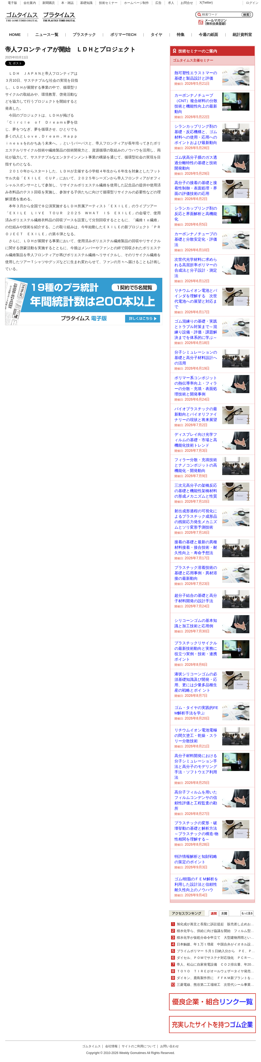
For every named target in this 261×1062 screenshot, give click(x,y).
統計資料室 (242, 34)
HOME (15, 34)
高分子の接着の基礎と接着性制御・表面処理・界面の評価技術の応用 (195, 188)
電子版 (12, 3)
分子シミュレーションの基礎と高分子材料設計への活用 (195, 357)
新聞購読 (48, 3)
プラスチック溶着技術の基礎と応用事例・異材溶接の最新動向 (195, 572)
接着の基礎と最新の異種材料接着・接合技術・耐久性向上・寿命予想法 (195, 547)
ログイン (252, 3)
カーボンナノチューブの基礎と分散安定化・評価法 (195, 239)
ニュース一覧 (46, 34)
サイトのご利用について (139, 1046)
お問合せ (187, 3)
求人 (171, 3)
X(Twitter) (206, 2)
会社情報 (111, 1046)
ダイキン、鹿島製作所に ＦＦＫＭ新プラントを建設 (217, 978)
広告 (158, 3)
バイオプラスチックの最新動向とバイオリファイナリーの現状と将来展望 (195, 414)
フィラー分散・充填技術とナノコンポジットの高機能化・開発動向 (195, 465)
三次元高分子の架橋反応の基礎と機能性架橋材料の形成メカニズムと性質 (195, 490)
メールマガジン (211, 22)
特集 (181, 34)
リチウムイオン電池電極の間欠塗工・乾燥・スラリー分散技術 (195, 735)
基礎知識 (86, 3)
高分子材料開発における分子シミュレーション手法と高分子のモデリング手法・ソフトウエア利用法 (195, 766)
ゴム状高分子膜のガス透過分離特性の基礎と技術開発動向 (195, 162)
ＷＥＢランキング (247, 913)
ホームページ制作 (136, 3)
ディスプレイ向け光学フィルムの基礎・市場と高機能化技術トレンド (195, 439)
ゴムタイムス (91, 1046)
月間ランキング (224, 913)
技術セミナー (108, 3)
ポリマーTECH (123, 34)
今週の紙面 (208, 34)
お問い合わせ (169, 1046)
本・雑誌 (67, 3)
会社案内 (30, 3)
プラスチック (84, 34)
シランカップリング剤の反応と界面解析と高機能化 (195, 213)
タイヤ (156, 34)
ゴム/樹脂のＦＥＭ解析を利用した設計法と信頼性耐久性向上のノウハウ (196, 884)
